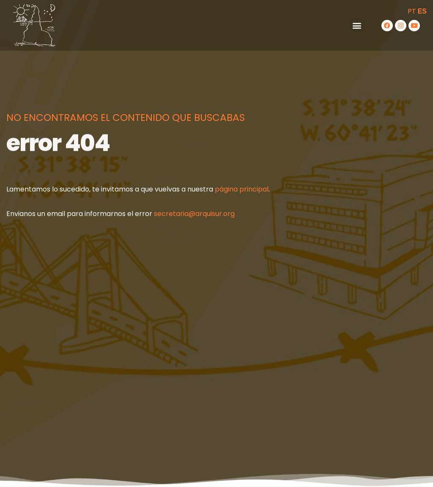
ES (422, 11)
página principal (242, 189)
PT (412, 11)
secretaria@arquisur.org (194, 214)
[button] (357, 26)
